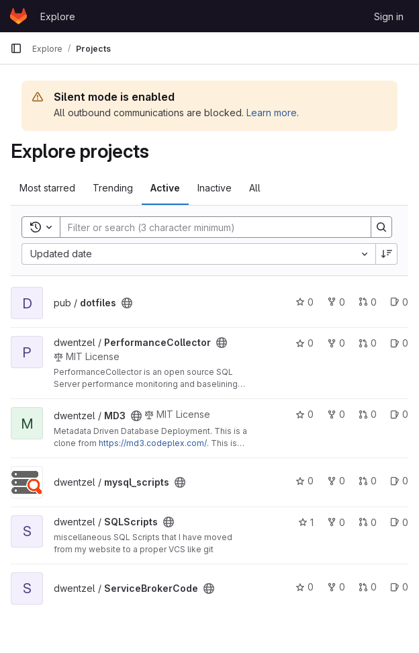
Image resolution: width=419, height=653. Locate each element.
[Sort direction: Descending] (387, 254)
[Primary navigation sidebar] (16, 48)
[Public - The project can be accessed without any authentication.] (127, 303)
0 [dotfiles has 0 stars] (304, 302)
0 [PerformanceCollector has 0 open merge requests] (368, 343)
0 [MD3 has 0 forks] (336, 414)
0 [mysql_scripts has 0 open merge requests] (368, 480)
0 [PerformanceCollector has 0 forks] (336, 343)
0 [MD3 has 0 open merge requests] (368, 414)
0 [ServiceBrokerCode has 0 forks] (336, 587)
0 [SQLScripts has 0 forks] (336, 522)
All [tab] (255, 187)
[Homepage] (18, 16)
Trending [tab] (113, 187)
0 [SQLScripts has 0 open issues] (399, 522)
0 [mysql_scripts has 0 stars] (304, 480)
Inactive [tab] (214, 187)
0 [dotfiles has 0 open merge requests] (368, 302)
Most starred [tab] (47, 187)
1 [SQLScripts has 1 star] (306, 522)
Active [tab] (165, 187)
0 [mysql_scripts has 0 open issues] (399, 480)
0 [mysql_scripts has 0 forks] (336, 480)
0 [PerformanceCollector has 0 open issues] (399, 343)
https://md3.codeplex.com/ (153, 443)
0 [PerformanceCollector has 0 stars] (304, 343)
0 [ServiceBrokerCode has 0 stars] (304, 587)
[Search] (209, 227)
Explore (57, 16)
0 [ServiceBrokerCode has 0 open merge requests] (368, 587)
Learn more (271, 112)
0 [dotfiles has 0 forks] (336, 302)
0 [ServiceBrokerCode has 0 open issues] (399, 587)
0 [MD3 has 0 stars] (304, 414)
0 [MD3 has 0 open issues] (399, 414)
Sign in (389, 16)
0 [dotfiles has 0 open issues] (399, 302)
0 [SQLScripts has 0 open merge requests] (368, 522)
